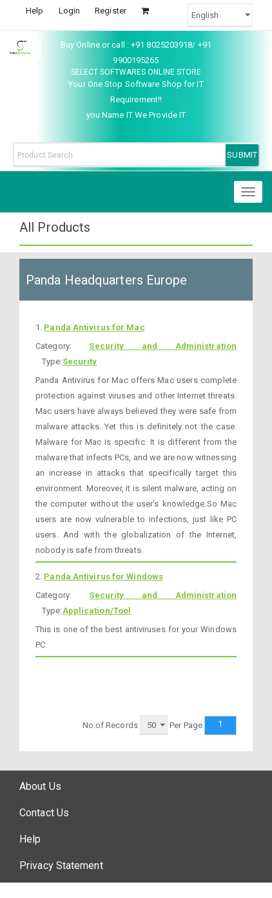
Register (110, 10)
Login (70, 10)
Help (34, 10)
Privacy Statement (61, 865)
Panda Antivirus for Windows (103, 576)
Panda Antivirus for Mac (94, 327)
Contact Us (44, 813)
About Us (40, 786)
